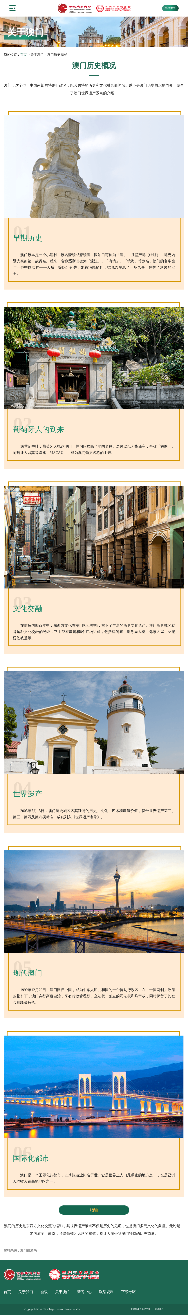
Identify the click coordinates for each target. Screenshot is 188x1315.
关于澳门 (62, 1292)
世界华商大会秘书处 (140, 1309)
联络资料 (106, 1292)
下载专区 (128, 1292)
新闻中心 (84, 1292)
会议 (44, 1292)
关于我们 (25, 1292)
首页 (23, 54)
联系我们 (159, 1309)
